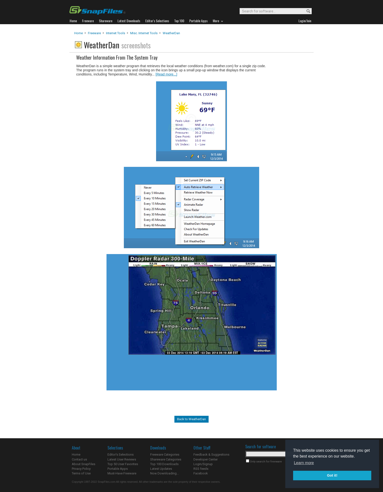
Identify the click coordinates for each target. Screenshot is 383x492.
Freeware (94, 33)
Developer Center (205, 459)
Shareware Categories (165, 459)
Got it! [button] (332, 475)
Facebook (200, 473)
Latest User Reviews (121, 459)
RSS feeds (200, 469)
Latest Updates (161, 469)
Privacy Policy (81, 469)
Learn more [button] (304, 463)
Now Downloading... (164, 473)
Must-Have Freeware (121, 473)
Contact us (79, 459)
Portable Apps (117, 469)
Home (78, 33)
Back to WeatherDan (191, 419)
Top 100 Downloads (164, 464)
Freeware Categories (164, 454)
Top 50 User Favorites (122, 464)
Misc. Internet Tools (144, 33)
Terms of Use (81, 473)
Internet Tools (115, 33)
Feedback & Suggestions (211, 454)
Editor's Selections (120, 454)
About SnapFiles (83, 464)
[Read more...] (166, 74)
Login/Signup (203, 464)
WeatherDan (171, 33)
